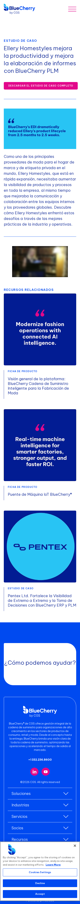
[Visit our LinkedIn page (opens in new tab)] (34, 772)
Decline (40, 883)
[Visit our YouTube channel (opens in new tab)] (46, 772)
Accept (40, 893)
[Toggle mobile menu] (72, 9)
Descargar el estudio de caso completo (40, 85)
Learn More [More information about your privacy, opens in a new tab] (53, 864)
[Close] (75, 846)
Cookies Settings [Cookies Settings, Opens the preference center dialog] (40, 872)
